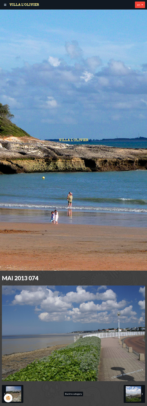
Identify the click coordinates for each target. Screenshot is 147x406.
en (138, 4)
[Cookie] (8, 398)
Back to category (73, 393)
